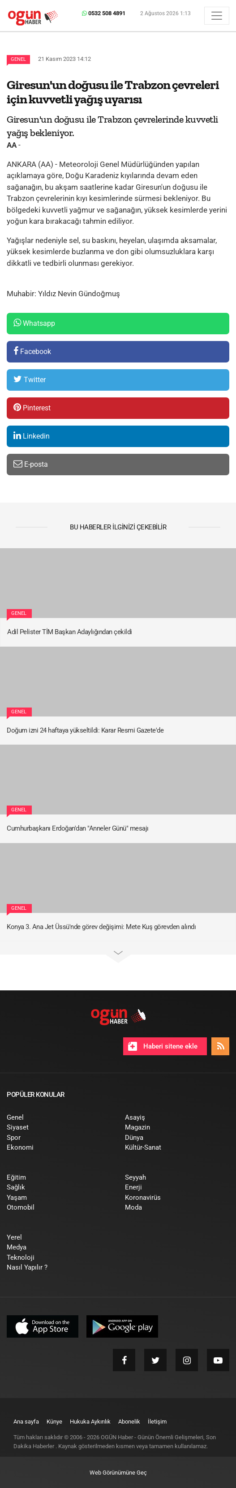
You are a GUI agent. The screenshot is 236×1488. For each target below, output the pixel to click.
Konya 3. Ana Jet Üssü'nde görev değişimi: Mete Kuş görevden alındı (101, 927)
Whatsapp (34, 323)
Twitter (29, 379)
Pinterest (32, 407)
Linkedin (31, 435)
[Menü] (216, 16)
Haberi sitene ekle (162, 1046)
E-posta (30, 464)
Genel (18, 59)
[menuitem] (59, 1118)
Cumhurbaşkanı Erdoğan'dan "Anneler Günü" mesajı (78, 828)
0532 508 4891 (103, 13)
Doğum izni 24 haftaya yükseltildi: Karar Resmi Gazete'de (85, 730)
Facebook (32, 351)
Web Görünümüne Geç (118, 1472)
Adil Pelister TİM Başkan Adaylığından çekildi (69, 632)
